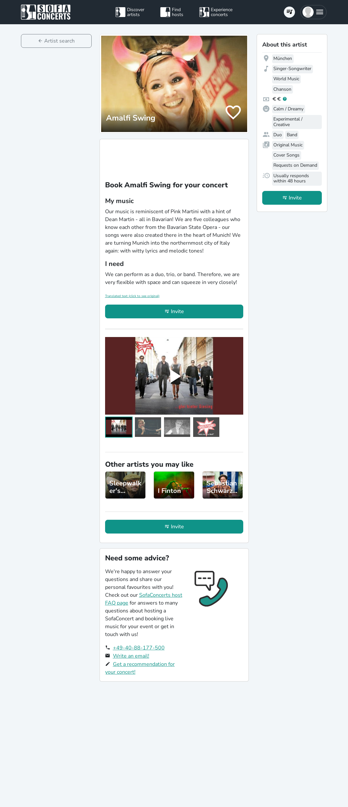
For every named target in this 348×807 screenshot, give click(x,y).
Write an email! (131, 656)
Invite (177, 311)
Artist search (59, 41)
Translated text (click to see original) (132, 296)
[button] (313, 12)
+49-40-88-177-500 (139, 647)
